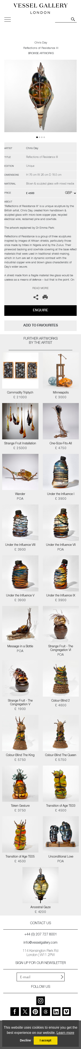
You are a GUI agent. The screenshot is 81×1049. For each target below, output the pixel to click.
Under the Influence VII (61, 545)
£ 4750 (61, 448)
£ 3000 (61, 397)
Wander (20, 494)
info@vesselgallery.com (40, 943)
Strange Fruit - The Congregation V (20, 702)
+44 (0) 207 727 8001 (40, 935)
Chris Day (41, 43)
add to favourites (40, 325)
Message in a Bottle (20, 646)
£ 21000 (20, 397)
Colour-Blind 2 (60, 700)
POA (20, 499)
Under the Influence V (20, 595)
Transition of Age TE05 (20, 856)
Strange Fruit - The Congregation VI (60, 648)
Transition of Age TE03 (60, 806)
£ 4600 (61, 705)
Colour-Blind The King (20, 755)
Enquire (40, 310)
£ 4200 (40, 912)
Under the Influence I (60, 494)
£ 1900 (20, 709)
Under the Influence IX (60, 595)
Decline (25, 1040)
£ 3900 (61, 499)
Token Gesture (20, 806)
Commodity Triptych (20, 392)
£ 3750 (20, 810)
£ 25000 (20, 448)
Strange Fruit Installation (20, 443)
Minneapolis (61, 392)
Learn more (65, 1033)
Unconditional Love (60, 856)
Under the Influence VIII (20, 545)
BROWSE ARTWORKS (41, 53)
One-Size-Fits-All (61, 443)
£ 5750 (20, 760)
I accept (45, 1040)
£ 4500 (61, 810)
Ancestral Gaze (40, 907)
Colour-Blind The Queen (60, 755)
